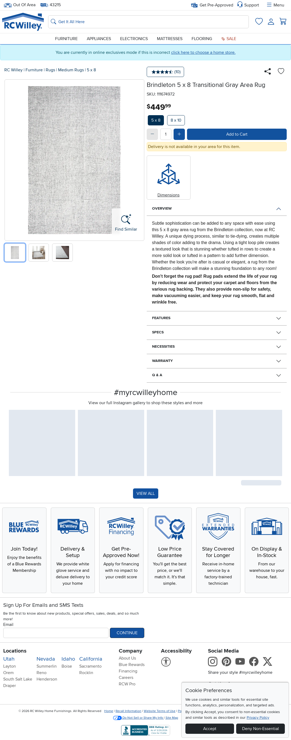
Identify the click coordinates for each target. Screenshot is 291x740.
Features (161, 318)
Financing (128, 671)
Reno (41, 672)
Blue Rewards (132, 664)
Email (8, 624)
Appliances (99, 38)
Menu (275, 5)
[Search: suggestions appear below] (148, 22)
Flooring (202, 38)
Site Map (172, 718)
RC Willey (13, 70)
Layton (9, 666)
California (90, 659)
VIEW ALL (145, 493)
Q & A (157, 375)
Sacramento (90, 666)
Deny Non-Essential (260, 728)
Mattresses (169, 38)
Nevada (46, 659)
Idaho (68, 659)
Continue (127, 633)
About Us (127, 658)
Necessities (163, 346)
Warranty (162, 360)
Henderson (47, 679)
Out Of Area (19, 5)
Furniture (66, 38)
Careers (126, 677)
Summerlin (47, 666)
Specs (158, 332)
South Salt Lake (17, 679)
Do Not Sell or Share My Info (138, 718)
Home (108, 711)
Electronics (134, 38)
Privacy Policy (258, 717)
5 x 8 (91, 70)
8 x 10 (176, 120)
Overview (162, 208)
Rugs (50, 70)
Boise (67, 666)
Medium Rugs (71, 70)
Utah (9, 659)
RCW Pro (127, 684)
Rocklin (86, 672)
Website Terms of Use (159, 711)
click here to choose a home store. (203, 52)
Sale (228, 38)
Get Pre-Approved (212, 5)
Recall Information (128, 711)
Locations (15, 651)
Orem (8, 672)
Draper (9, 685)
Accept (209, 728)
